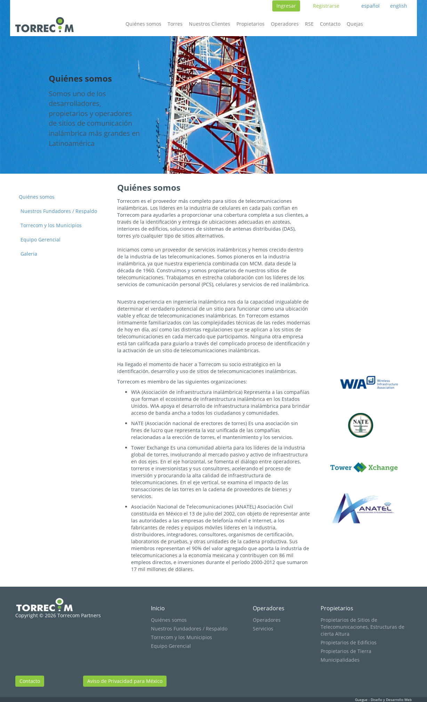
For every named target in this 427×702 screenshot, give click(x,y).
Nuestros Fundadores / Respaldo (59, 211)
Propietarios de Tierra (346, 651)
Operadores (268, 608)
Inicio (158, 608)
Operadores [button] (285, 23)
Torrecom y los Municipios (51, 225)
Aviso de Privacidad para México (124, 681)
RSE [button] (309, 23)
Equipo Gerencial (41, 239)
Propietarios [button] (250, 23)
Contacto (330, 23)
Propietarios (337, 608)
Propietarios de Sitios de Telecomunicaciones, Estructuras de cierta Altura (362, 627)
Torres (175, 23)
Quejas (355, 23)
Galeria (29, 253)
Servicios (263, 628)
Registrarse (326, 5)
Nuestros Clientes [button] (209, 23)
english (398, 5)
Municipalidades (340, 659)
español (370, 5)
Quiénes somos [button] (143, 23)
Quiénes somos (37, 196)
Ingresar (286, 5)
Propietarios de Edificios (349, 642)
